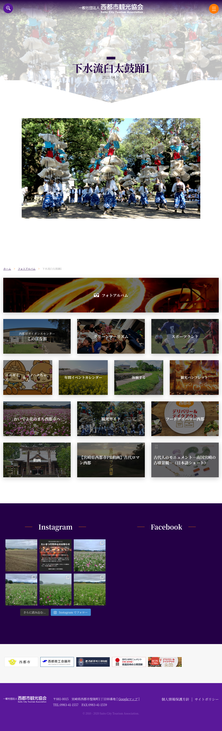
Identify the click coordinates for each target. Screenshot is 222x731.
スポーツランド (185, 336)
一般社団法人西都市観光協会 (111, 9)
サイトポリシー (207, 699)
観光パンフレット (194, 377)
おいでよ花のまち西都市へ (37, 419)
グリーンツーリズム (110, 336)
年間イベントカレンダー (83, 377)
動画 (37, 460)
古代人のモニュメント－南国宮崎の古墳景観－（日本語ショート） (184, 459)
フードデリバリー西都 (185, 419)
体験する (139, 377)
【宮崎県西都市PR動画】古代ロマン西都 (109, 459)
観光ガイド (111, 419)
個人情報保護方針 (175, 699)
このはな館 (37, 336)
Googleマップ (128, 699)
